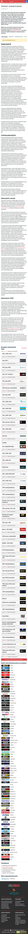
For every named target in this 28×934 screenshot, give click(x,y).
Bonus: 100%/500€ (7, 529)
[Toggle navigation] (2, 1)
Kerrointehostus (19, 36)
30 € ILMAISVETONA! (8, 446)
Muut (25, 36)
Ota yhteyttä (3, 916)
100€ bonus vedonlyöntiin (9, 536)
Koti (2, 3)
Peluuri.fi (3, 921)
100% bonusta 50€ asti (8, 571)
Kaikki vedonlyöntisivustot (6, 901)
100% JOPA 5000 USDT (8, 474)
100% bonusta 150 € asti (8, 508)
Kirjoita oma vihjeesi (5, 908)
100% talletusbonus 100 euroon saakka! (8, 630)
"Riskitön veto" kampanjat (8, 872)
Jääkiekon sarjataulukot (20, 920)
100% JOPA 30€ (6, 460)
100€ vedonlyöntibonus (8, 487)
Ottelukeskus (18, 918)
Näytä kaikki (5, 36)
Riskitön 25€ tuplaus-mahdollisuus (8, 515)
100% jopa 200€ (6, 367)
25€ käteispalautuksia (8, 550)
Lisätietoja (24, 348)
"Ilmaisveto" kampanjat (7, 868)
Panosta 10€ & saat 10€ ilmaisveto (8, 501)
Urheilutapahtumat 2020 (13, 328)
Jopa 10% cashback (7, 374)
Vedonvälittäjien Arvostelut (9, 3)
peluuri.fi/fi (5, 351)
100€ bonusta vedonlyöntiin (9, 388)
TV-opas (17, 924)
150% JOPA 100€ (6, 401)
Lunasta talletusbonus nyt (9, 644)
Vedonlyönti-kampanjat (20, 905)
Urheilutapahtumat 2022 (20, 914)
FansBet (4, 442)
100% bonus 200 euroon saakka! (8, 584)
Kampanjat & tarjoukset (7, 867)
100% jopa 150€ (6, 522)
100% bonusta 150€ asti (8, 422)
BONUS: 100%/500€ (7, 543)
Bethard (4, 598)
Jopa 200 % (5, 360)
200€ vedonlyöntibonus (8, 564)
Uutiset (16, 916)
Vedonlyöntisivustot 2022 (6, 902)
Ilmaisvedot (17, 902)
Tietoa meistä (4, 914)
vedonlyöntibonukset (16, 30)
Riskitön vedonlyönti (19, 904)
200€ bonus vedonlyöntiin (9, 602)
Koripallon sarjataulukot (20, 923)
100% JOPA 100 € (7, 353)
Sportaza (4, 436)
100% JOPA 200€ (6, 408)
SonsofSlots (5, 616)
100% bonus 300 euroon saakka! (8, 651)
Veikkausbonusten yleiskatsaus (9, 865)
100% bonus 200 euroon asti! (8, 557)
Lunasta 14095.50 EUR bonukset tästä (14, 659)
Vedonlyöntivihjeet (5, 906)
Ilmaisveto (11, 36)
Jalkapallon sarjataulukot (20, 921)
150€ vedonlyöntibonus (8, 591)
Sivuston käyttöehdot (5, 917)
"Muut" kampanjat (6, 871)
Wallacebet (5, 467)
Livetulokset (17, 917)
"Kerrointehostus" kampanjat (9, 870)
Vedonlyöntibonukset (19, 901)
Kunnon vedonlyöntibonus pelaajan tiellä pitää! (9, 623)
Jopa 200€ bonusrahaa (8, 577)
